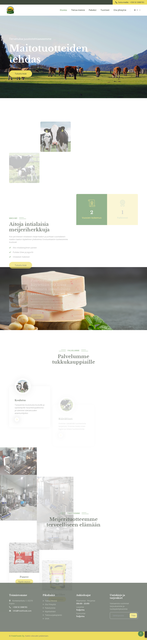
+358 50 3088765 (137, 2)
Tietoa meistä (78, 10)
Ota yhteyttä (120, 10)
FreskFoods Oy (17, 636)
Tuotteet (105, 10)
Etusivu (63, 10)
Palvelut (92, 10)
